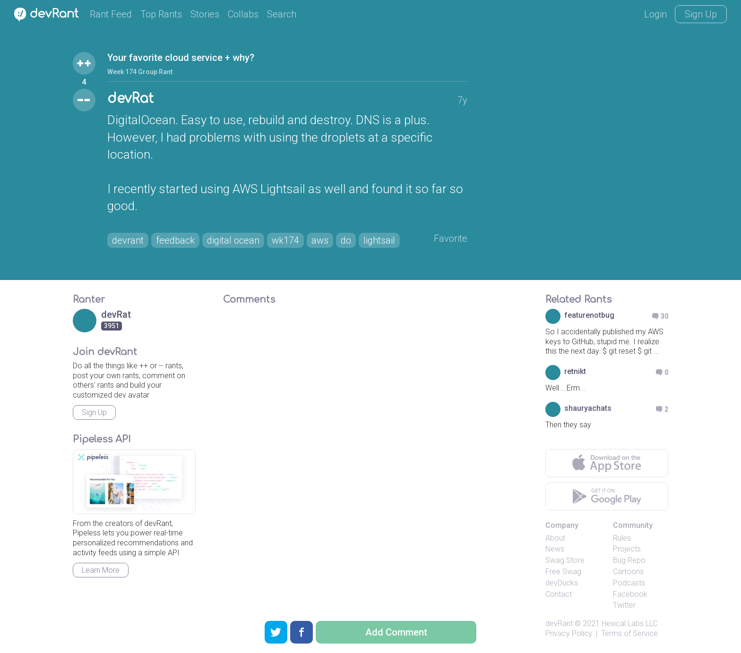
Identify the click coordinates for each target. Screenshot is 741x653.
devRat (130, 98)
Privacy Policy (568, 633)
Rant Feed (111, 14)
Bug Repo (629, 560)
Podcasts (629, 582)
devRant (559, 623)
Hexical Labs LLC (629, 623)
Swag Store (565, 560)
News (554, 548)
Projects (627, 548)
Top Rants (161, 14)
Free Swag (563, 571)
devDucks (561, 582)
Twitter (624, 605)
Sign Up (701, 14)
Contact (558, 594)
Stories (204, 14)
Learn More (101, 570)
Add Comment (396, 632)
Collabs (243, 14)
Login (655, 14)
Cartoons (628, 571)
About (555, 538)
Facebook (630, 594)
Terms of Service (629, 633)
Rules (622, 538)
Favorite (450, 238)
